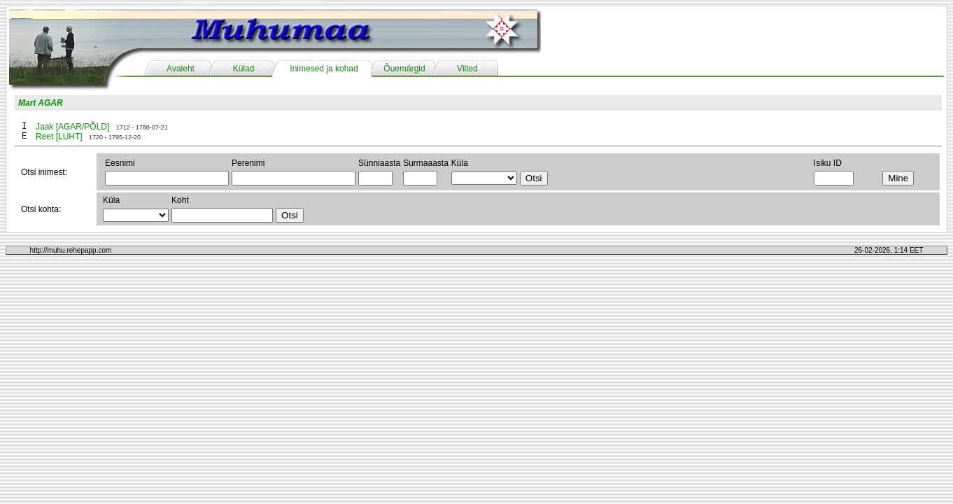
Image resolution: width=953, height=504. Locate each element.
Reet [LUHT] (59, 136)
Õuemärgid (404, 69)
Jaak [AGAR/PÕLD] (72, 127)
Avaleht (181, 69)
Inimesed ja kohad (324, 69)
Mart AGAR (40, 103)
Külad (244, 69)
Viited (467, 69)
